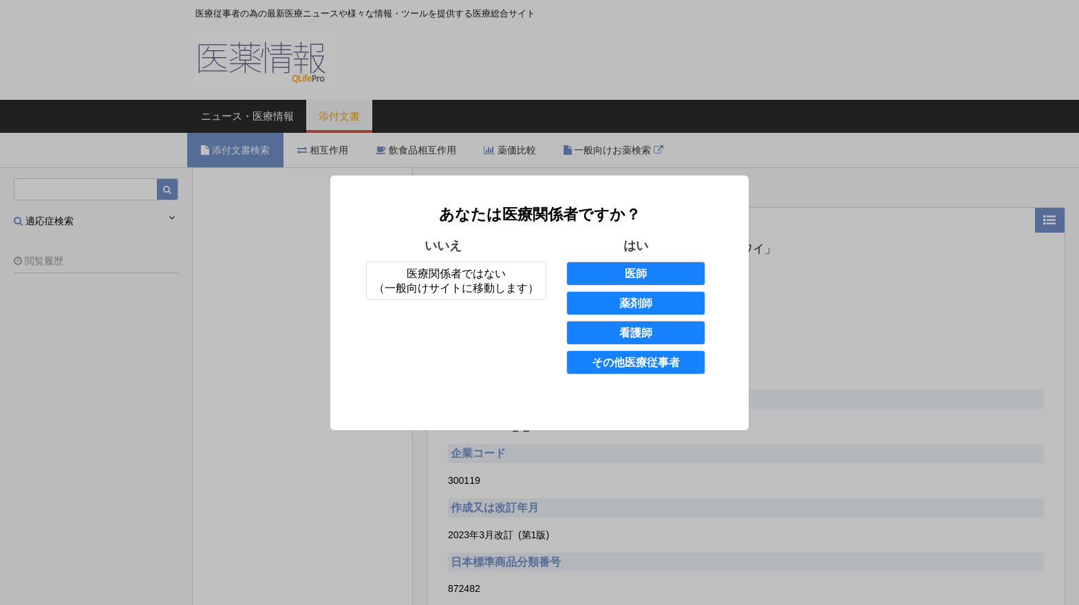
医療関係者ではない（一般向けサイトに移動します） (456, 281)
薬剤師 (635, 303)
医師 (636, 273)
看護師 (635, 333)
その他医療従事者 (636, 362)
